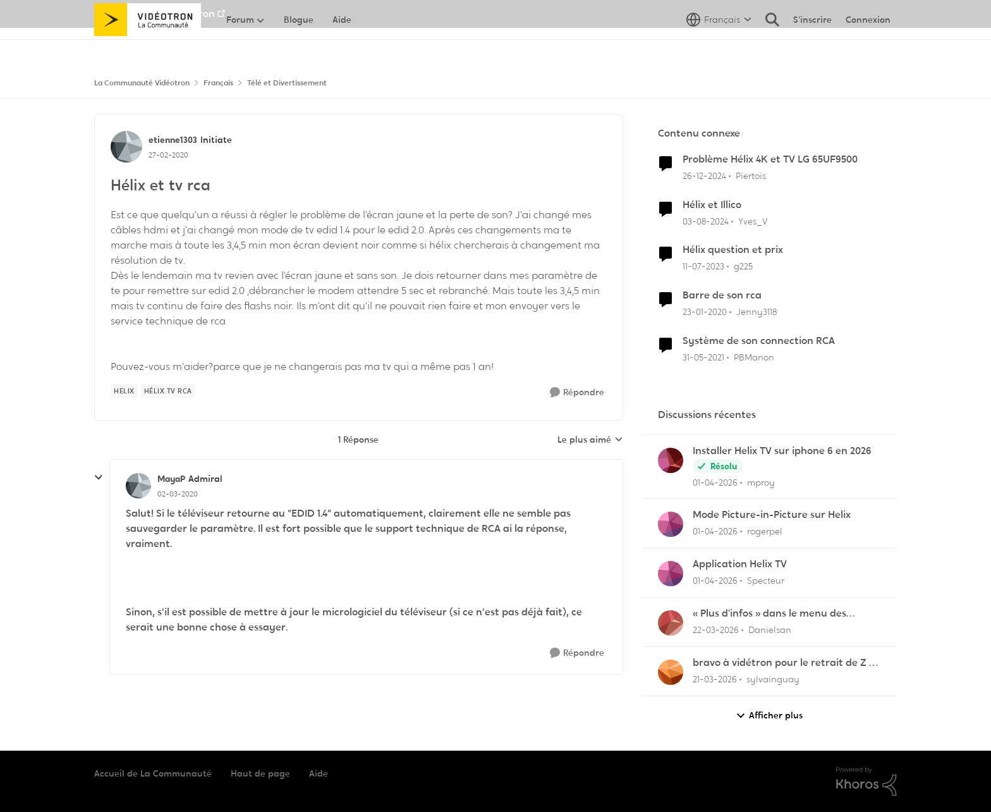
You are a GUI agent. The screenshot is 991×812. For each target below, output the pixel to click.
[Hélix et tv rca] (177, 494)
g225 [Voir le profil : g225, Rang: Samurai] (743, 266)
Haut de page (260, 773)
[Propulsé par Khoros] (866, 781)
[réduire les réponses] (98, 477)
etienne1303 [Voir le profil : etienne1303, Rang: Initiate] (173, 139)
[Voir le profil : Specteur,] (670, 573)
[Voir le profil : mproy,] (670, 460)
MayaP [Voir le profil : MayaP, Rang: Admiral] (171, 478)
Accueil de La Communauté (153, 773)
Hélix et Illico (712, 205)
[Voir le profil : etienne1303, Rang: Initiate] (126, 147)
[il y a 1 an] (704, 176)
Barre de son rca (722, 295)
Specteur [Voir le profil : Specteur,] (765, 580)
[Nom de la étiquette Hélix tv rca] (168, 391)
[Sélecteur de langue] (719, 47)
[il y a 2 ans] (706, 221)
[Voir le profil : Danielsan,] (670, 623)
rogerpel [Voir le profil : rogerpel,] (764, 531)
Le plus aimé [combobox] (590, 440)
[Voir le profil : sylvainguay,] (670, 672)
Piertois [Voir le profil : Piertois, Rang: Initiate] (751, 175)
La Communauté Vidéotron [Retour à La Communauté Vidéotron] (142, 83)
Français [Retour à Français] (218, 83)
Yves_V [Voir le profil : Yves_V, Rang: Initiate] (752, 220)
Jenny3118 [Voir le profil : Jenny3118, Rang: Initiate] (756, 311)
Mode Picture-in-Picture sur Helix (772, 514)
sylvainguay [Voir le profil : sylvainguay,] (772, 679)
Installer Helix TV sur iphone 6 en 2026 (782, 451)
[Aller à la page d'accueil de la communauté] (147, 47)
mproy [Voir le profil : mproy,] (761, 482)
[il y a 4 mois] (715, 482)
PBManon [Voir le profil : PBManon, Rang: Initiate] (754, 357)
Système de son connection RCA (759, 341)
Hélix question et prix (733, 249)
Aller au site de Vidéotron (154, 13)
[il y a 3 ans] (703, 266)
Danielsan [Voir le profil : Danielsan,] (769, 630)
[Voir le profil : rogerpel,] (670, 524)
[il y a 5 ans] (703, 357)
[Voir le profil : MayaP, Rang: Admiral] (138, 485)
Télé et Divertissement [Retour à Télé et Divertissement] (287, 83)
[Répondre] (577, 392)
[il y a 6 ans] (705, 312)
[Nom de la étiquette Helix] (124, 391)
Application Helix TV (740, 564)
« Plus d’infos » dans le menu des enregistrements (769, 613)
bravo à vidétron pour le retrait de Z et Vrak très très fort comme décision (786, 663)
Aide (318, 773)
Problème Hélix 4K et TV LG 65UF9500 (770, 159)
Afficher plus (769, 716)
